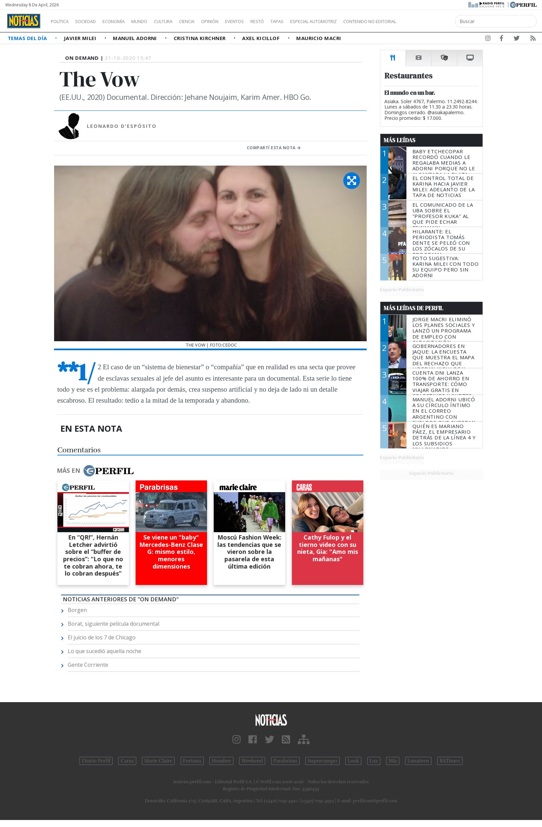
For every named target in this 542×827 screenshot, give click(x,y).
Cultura (182, 21)
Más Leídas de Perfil (413, 308)
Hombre (221, 761)
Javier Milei (81, 38)
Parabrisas (285, 761)
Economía (125, 21)
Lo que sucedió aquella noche (104, 651)
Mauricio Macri (318, 38)
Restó (292, 21)
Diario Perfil (96, 761)
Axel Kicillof (261, 38)
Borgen (77, 610)
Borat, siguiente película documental (113, 623)
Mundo (154, 21)
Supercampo (322, 761)
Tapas (315, 21)
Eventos (266, 21)
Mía (392, 761)
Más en (95, 470)
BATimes (449, 761)
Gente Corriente (88, 664)
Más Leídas (399, 140)
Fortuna (192, 761)
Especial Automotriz (358, 21)
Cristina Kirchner (200, 38)
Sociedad (92, 21)
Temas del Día (28, 38)
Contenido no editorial (426, 21)
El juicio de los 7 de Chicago (102, 637)
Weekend (252, 761)
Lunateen (418, 761)
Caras (127, 761)
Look (353, 761)
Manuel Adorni (135, 38)
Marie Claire (158, 761)
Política (62, 21)
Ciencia (209, 21)
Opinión (237, 21)
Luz (374, 761)
